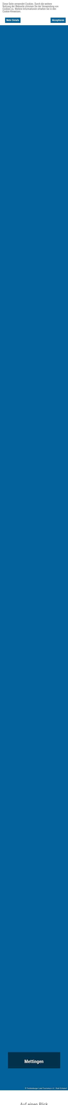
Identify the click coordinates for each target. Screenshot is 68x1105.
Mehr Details (12, 20)
